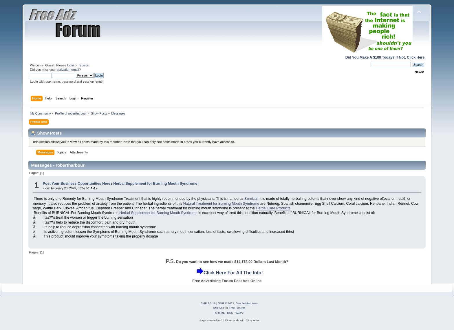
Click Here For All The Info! (233, 272)
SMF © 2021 (226, 303)
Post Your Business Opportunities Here (76, 184)
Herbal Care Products (273, 208)
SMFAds (218, 307)
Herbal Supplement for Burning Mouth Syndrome (155, 184)
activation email (68, 69)
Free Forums (237, 307)
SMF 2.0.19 (208, 303)
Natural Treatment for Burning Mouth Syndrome (221, 204)
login (70, 65)
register (84, 65)
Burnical (250, 199)
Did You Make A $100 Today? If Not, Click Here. (385, 57)
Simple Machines (247, 303)
